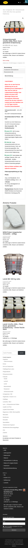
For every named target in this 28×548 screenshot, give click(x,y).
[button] (23, 18)
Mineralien (5, 414)
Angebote (5, 359)
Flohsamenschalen (7, 374)
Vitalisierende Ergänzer (9, 425)
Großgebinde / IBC (10, 10)
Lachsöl (6, 381)
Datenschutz (7, 455)
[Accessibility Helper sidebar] (26, 1)
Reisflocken (6, 417)
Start (4, 10)
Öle (5, 475)
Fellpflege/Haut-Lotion (8, 369)
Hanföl (5, 378)
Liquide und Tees (7, 407)
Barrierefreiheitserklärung (10, 468)
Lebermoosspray (8, 361)
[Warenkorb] (19, 2)
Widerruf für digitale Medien (11, 463)
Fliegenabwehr (6, 371)
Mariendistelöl (7, 386)
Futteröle (5, 376)
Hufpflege (5, 399)
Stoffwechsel (7, 480)
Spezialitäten (6, 422)
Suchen (22, 353)
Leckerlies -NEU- (7, 401)
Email (4, 521)
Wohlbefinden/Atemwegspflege (11, 427)
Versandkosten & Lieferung (11, 460)
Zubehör (5, 432)
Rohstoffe (5, 419)
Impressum (6, 465)
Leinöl (5, 384)
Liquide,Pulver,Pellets (8, 409)
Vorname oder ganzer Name (8, 517)
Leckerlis (6, 482)
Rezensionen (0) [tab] (8, 72)
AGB (5, 450)
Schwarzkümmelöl (8, 391)
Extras (4, 364)
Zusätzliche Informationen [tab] (11, 69)
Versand (6, 51)
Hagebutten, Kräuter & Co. (9, 396)
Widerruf (6, 458)
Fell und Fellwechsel (8, 366)
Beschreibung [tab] (8, 67)
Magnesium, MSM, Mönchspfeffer (11, 412)
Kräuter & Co (7, 477)
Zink (4, 430)
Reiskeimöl (6, 389)
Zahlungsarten (7, 452)
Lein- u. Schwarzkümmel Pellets (11, 404)
